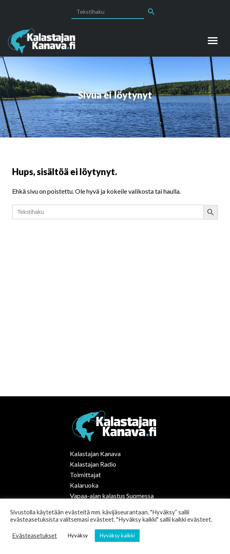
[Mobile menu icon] (212, 41)
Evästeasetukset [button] (34, 535)
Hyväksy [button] (78, 535)
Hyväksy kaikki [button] (117, 535)
